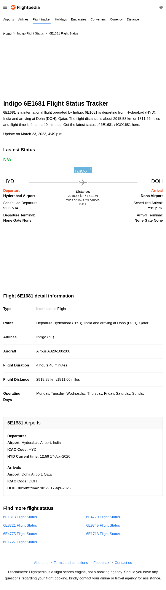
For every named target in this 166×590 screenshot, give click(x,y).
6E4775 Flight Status (20, 534)
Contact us (123, 563)
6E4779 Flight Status (103, 517)
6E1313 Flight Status (20, 517)
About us (41, 563)
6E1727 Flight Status (20, 542)
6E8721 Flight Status (20, 525)
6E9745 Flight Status (103, 525)
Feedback (101, 563)
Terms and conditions (71, 563)
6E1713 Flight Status (103, 534)
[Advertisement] (83, 69)
